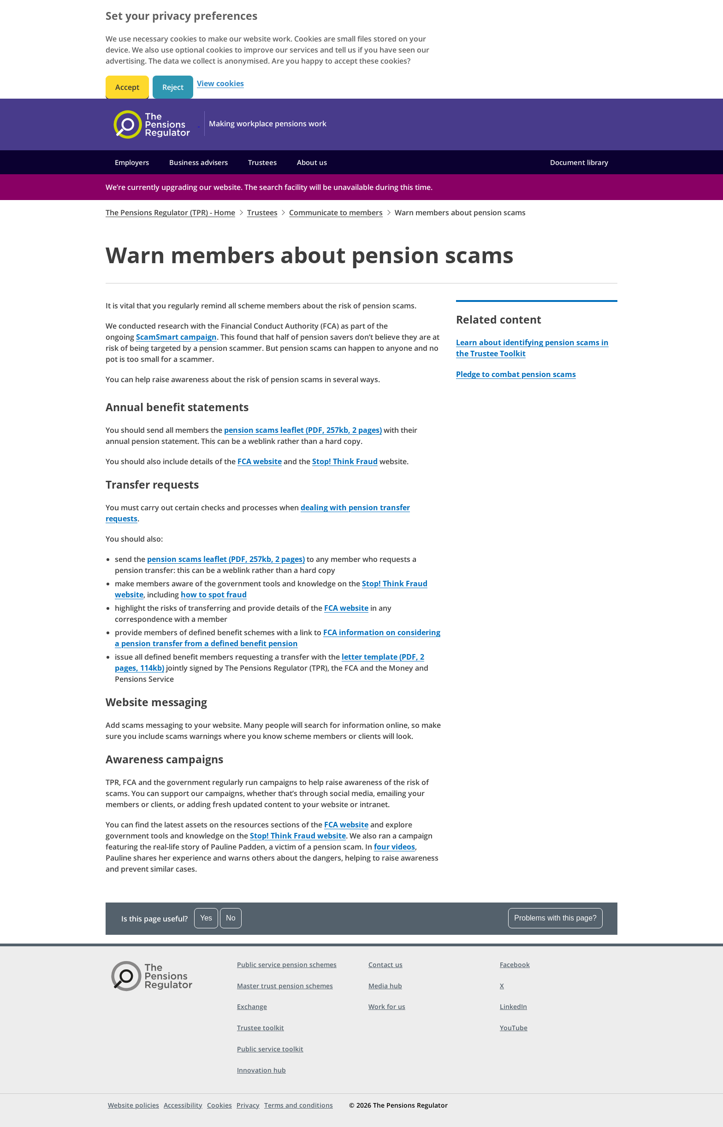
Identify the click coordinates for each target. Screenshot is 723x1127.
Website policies (133, 1105)
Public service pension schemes (287, 964)
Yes (206, 918)
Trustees (262, 162)
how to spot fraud (214, 595)
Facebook (515, 964)
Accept (127, 87)
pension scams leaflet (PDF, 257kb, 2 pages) (303, 430)
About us (312, 162)
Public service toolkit (270, 1048)
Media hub (385, 985)
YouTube (513, 1027)
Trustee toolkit (260, 1027)
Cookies (219, 1105)
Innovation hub (261, 1070)
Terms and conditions (298, 1105)
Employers (132, 162)
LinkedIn (513, 1006)
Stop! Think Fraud (345, 461)
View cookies (220, 83)
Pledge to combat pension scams (516, 374)
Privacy (248, 1105)
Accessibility (183, 1105)
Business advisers (198, 162)
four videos (394, 847)
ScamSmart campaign (176, 337)
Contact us (385, 964)
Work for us (386, 1006)
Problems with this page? (555, 918)
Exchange (252, 1006)
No (230, 918)
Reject (173, 87)
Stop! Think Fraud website (298, 836)
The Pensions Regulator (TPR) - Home (170, 212)
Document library (579, 162)
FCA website (259, 461)
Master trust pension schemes (285, 985)
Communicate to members (336, 212)
